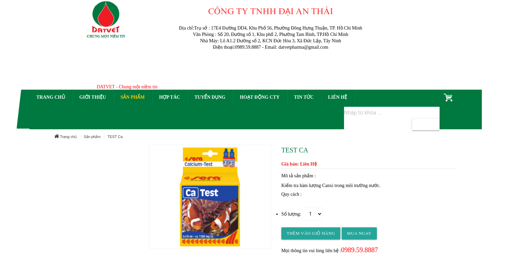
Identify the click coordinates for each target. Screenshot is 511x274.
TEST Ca (114, 137)
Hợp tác (169, 97)
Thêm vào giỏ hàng (311, 233)
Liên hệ (337, 97)
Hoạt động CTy (260, 97)
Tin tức (304, 97)
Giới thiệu (92, 97)
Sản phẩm (132, 97)
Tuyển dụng (209, 97)
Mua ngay (359, 233)
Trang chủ (51, 97)
